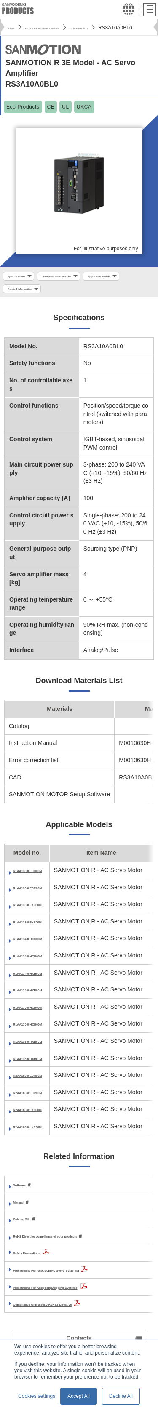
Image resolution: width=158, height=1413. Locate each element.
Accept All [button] (78, 1396)
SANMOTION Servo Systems (65, 28)
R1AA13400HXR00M (41, 997)
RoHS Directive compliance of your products (75, 1244)
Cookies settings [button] (36, 1396)
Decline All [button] (121, 1396)
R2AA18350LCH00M (41, 1082)
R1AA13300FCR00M (41, 894)
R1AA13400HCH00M (41, 945)
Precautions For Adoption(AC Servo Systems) (77, 1278)
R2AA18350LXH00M (41, 1116)
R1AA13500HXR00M (41, 1065)
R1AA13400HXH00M (41, 979)
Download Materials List (87, 277)
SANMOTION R (126, 28)
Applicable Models (30, 293)
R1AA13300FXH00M (41, 911)
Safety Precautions (39, 1261)
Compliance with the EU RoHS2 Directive (70, 1313)
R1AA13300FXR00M (41, 928)
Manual (23, 1209)
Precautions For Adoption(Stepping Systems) (76, 1295)
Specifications (25, 277)
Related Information (92, 293)
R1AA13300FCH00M (41, 877)
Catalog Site (30, 1227)
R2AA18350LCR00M (41, 1099)
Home (14, 28)
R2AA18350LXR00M (41, 1133)
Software (25, 1192)
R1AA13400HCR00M (41, 963)
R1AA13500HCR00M (41, 1031)
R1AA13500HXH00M (41, 1048)
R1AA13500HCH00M (41, 1013)
